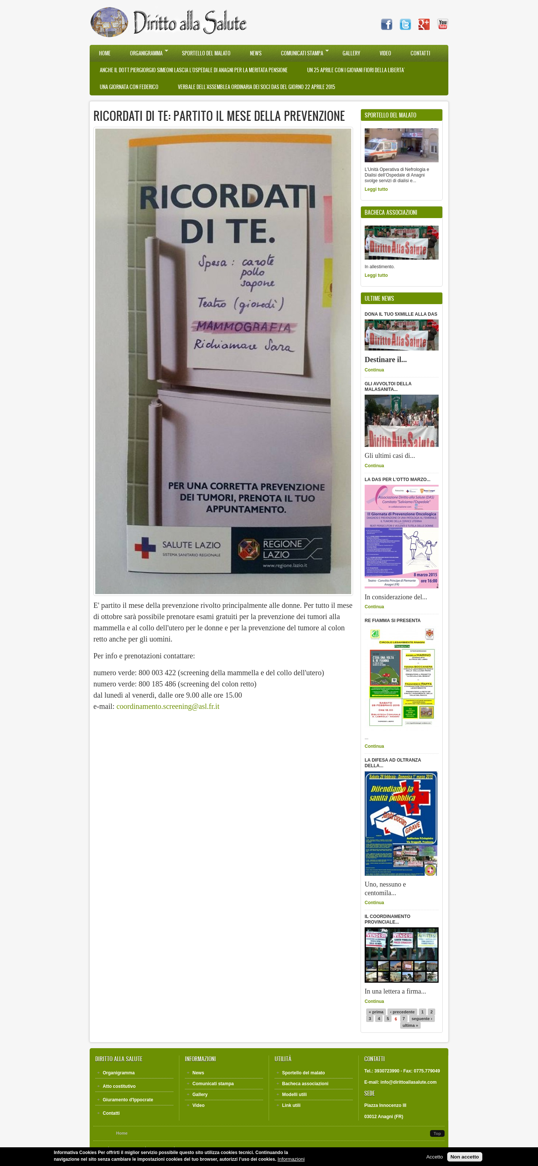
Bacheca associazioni (305, 1083)
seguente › (422, 1018)
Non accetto (465, 1158)
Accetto (434, 1158)
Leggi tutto (376, 189)
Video (385, 53)
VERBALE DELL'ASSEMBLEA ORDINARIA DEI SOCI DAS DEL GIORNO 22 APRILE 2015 (256, 87)
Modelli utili (294, 1094)
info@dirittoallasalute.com (408, 1082)
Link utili (291, 1105)
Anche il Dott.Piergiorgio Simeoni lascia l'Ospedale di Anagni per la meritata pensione (194, 70)
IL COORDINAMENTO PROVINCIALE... (387, 919)
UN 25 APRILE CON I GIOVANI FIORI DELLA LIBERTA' (356, 70)
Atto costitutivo (119, 1086)
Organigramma (144, 53)
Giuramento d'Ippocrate (128, 1099)
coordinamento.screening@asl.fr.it (168, 706)
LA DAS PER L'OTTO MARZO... (397, 479)
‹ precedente (402, 1012)
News (256, 53)
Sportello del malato (206, 53)
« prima (376, 1012)
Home (105, 53)
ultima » (410, 1025)
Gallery (351, 53)
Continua (374, 370)
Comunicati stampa (300, 53)
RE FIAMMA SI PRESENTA (393, 620)
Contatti (420, 53)
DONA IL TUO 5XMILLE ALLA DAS (401, 314)
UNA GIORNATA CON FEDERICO (129, 87)
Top (437, 1133)
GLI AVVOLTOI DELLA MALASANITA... (388, 386)
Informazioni (291, 1160)
